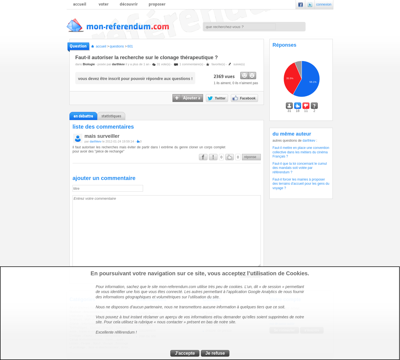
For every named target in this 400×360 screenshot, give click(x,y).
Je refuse (215, 353)
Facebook (300, 4)
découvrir (129, 4)
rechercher (290, 26)
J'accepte (185, 353)
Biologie (89, 64)
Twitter (310, 4)
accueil (79, 4)
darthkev (118, 64)
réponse (250, 157)
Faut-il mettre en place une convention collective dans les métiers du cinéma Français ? (300, 152)
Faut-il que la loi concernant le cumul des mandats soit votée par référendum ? (299, 168)
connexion (323, 4)
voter (104, 4)
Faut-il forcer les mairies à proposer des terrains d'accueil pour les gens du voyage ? (300, 184)
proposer (157, 4)
